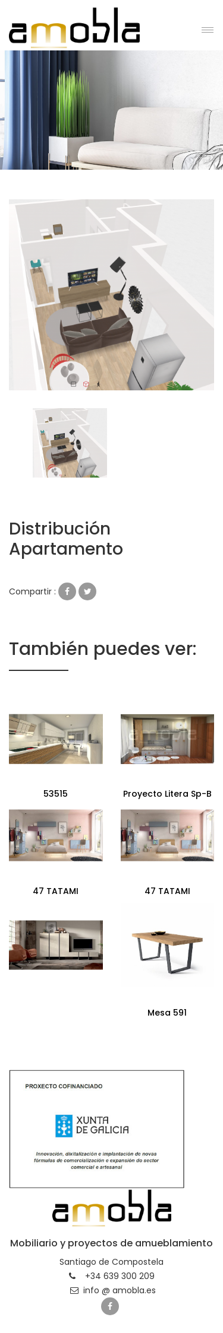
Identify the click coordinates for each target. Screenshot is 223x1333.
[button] (206, 31)
